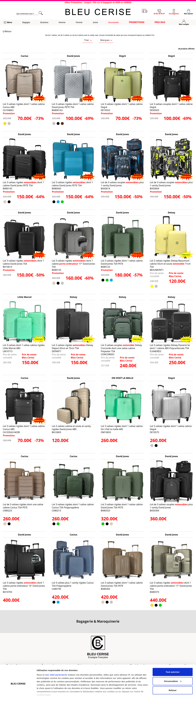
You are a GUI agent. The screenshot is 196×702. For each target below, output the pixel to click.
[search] (27, 14)
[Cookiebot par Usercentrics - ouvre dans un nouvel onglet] (18, 696)
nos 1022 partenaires (56, 665)
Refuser (173, 681)
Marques (106, 40)
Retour (7, 31)
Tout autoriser (173, 663)
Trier (88, 40)
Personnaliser (172, 672)
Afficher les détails (46, 696)
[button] (8, 22)
